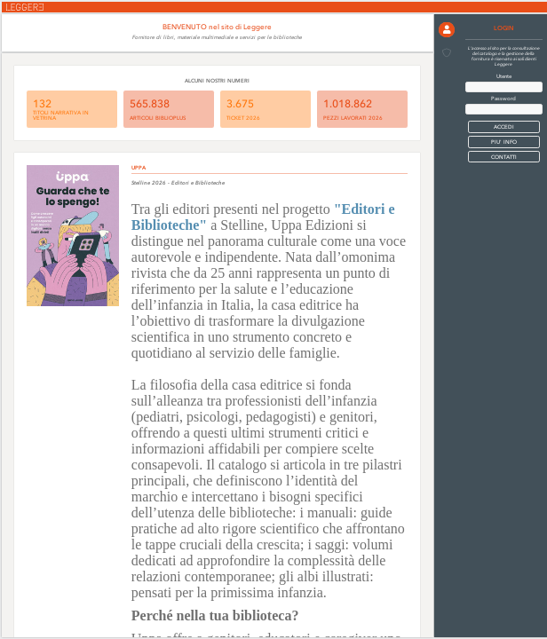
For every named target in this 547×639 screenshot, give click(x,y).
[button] (447, 30)
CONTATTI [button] (504, 157)
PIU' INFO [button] (504, 142)
